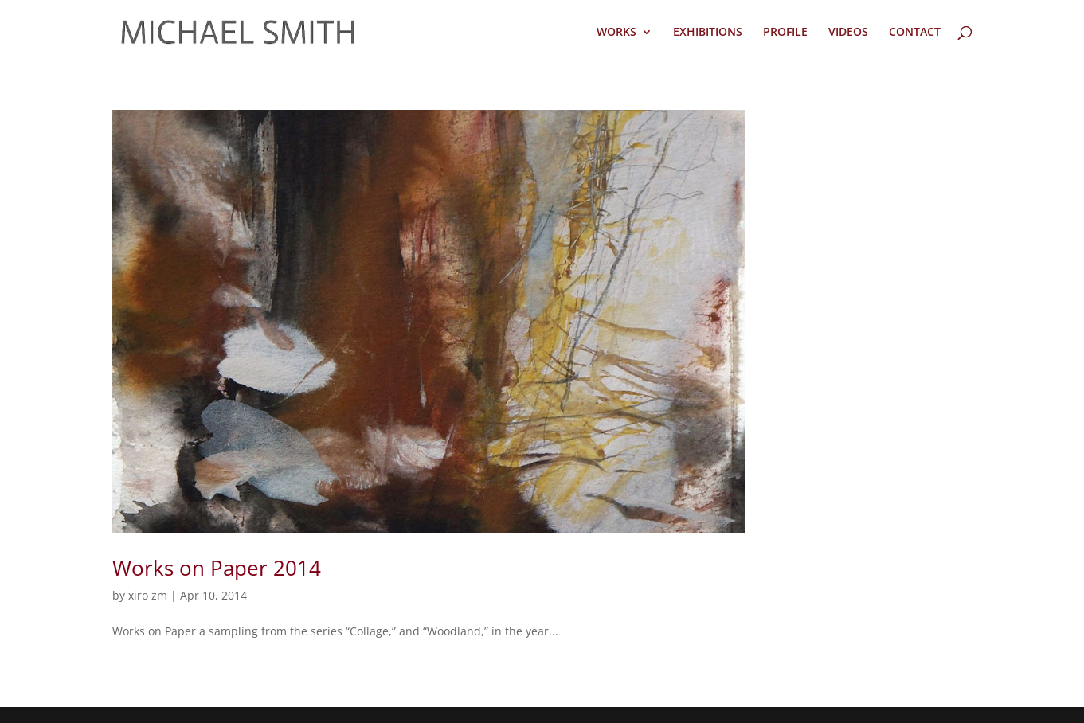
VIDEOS (848, 32)
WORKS (616, 32)
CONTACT (915, 32)
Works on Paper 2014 (216, 567)
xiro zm (147, 595)
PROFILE (785, 32)
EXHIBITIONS (707, 32)
